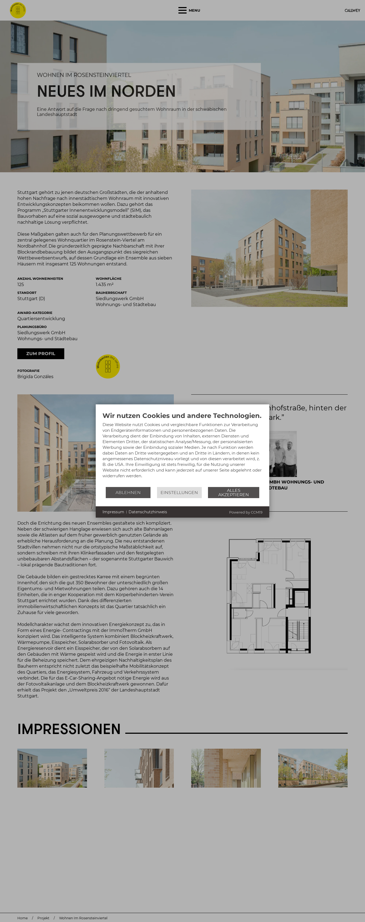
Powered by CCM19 (245, 512)
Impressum (113, 511)
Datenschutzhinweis (148, 511)
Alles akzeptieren (233, 492)
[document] (182, 449)
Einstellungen (179, 492)
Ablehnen (128, 492)
